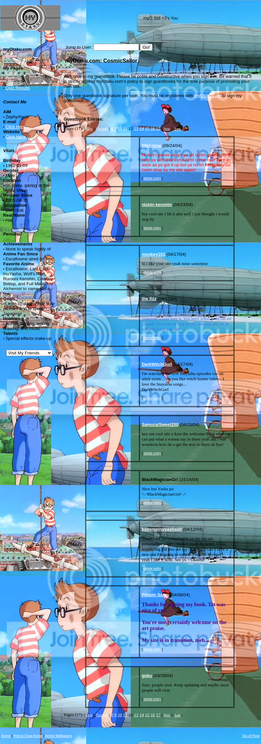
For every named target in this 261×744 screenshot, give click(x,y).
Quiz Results (18, 87)
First (89, 129)
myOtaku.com (207, 95)
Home (11, 73)
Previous (102, 129)
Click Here (16, 126)
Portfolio (14, 78)
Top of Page (251, 736)
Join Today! (17, 54)
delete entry (152, 178)
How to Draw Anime (28, 736)
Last (177, 129)
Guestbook (16, 82)
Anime (6, 736)
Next (166, 129)
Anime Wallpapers (58, 736)
